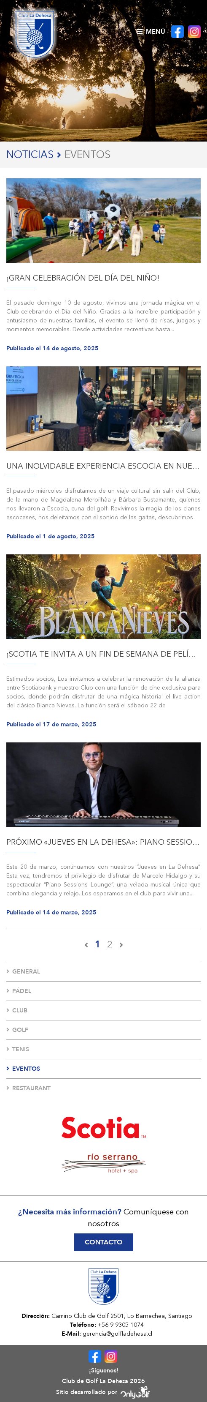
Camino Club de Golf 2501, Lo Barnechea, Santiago (121, 1316)
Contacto (104, 1242)
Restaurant (28, 1088)
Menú (151, 31)
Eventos (23, 1069)
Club (16, 1010)
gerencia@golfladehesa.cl (117, 1333)
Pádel (18, 991)
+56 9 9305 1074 (121, 1324)
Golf (17, 1030)
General (23, 972)
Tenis (17, 1049)
